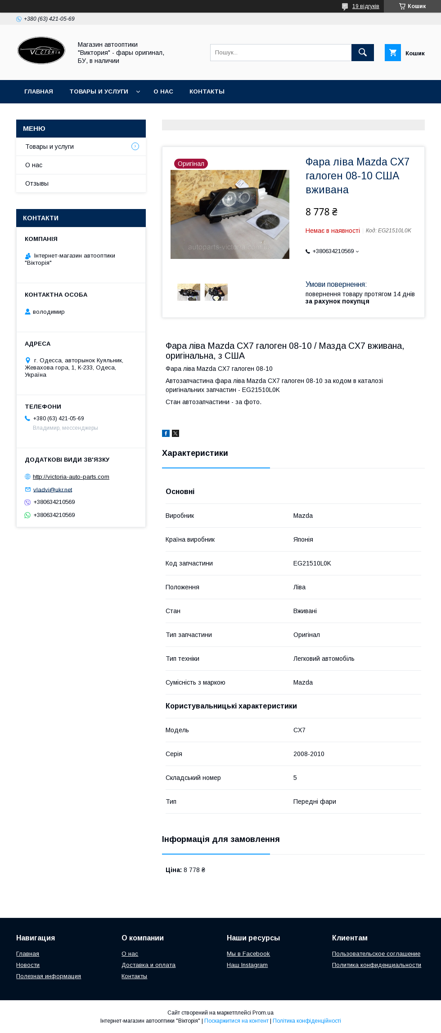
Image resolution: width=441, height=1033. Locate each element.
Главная (38, 91)
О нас (163, 91)
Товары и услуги (98, 91)
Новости (28, 965)
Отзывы (37, 183)
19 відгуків (365, 6)
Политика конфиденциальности (376, 965)
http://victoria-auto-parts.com (71, 476)
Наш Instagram (247, 965)
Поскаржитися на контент (236, 1021)
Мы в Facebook (248, 953)
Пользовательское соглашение (376, 953)
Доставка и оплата (149, 965)
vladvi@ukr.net (52, 489)
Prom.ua (263, 1013)
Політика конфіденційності (307, 1021)
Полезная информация (48, 976)
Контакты (207, 91)
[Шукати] (362, 52)
